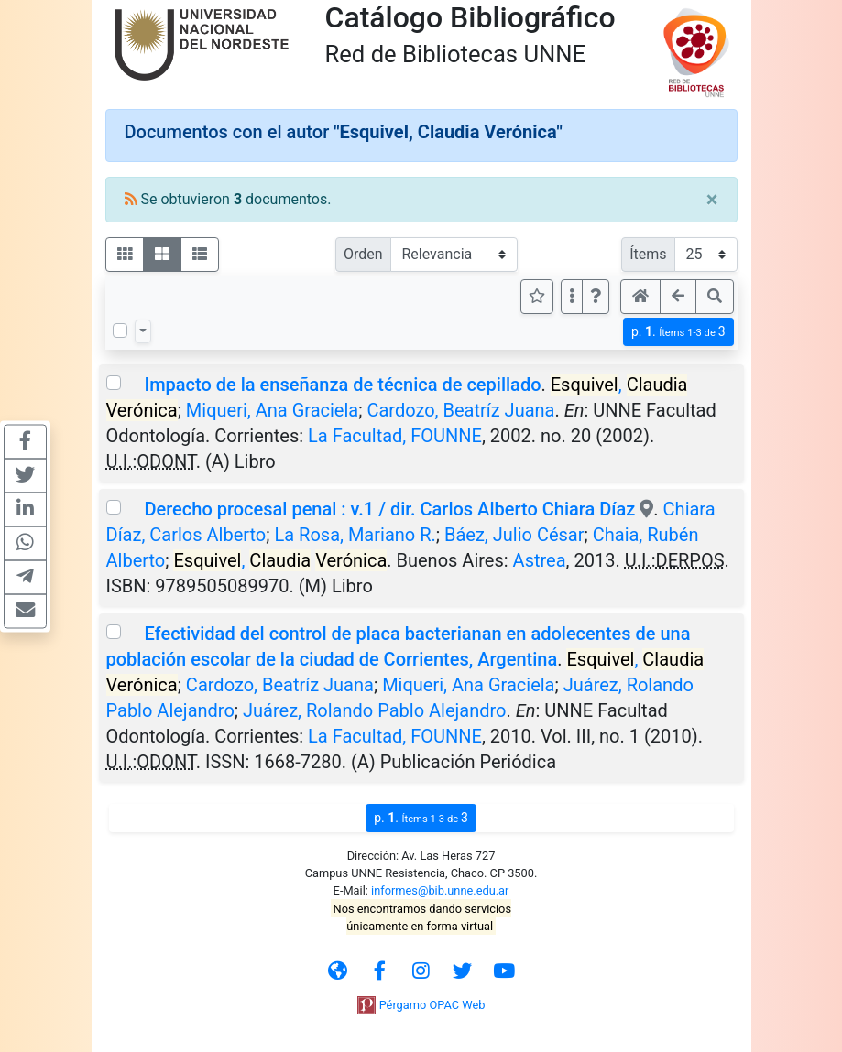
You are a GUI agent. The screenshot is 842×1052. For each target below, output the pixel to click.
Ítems (647, 254)
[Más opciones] (572, 296)
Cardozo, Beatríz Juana (460, 410)
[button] (595, 296)
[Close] (712, 200)
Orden (363, 254)
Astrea (539, 560)
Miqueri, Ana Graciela (272, 410)
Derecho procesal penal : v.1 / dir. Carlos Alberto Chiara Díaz (389, 509)
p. (678, 332)
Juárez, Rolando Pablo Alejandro (374, 710)
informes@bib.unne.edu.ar (439, 890)
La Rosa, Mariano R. (354, 535)
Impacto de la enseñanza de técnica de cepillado (342, 385)
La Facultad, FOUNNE (395, 436)
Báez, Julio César (514, 535)
